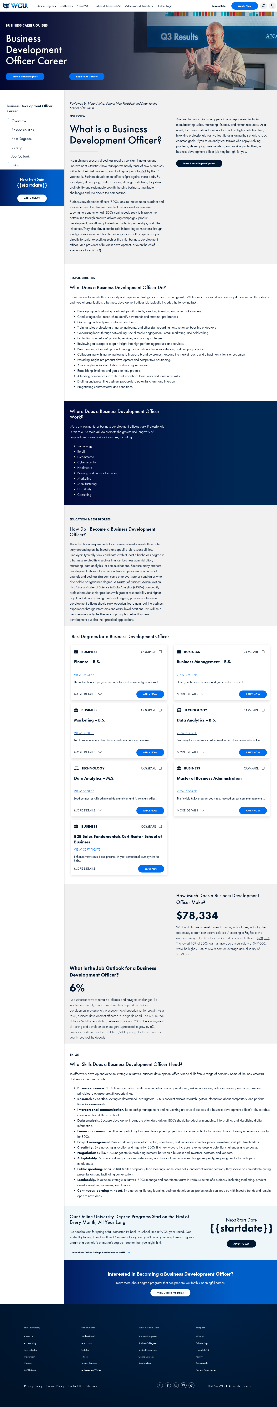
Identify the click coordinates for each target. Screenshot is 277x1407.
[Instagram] (176, 1385)
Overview (19, 120)
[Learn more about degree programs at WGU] (170, 1291)
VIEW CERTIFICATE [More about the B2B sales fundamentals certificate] (87, 849)
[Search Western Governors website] (263, 5)
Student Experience (147, 1349)
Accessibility (30, 1342)
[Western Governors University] (15, 6)
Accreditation (30, 1349)
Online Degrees (146, 1355)
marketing (76, 565)
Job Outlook (20, 156)
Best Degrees (22, 138)
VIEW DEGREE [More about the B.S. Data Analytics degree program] (187, 733)
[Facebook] (168, 1385)
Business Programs (147, 1335)
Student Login (164, 6)
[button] (88, 694)
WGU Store (30, 1369)
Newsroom (29, 1355)
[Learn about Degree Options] (199, 163)
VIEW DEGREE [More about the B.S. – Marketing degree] (84, 733)
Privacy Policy (33, 1385)
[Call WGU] (272, 5)
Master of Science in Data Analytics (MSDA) (114, 587)
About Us (28, 1335)
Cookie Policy (55, 1385)
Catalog (85, 1349)
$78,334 (263, 937)
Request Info (219, 6)
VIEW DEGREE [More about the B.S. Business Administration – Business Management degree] (187, 675)
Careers (28, 1362)
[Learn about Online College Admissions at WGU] (100, 1251)
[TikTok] (191, 1385)
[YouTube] (184, 1385)
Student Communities (206, 1369)
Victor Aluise (96, 103)
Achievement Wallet (91, 1369)
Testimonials (202, 1362)
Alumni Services (89, 1362)
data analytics (93, 565)
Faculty (199, 1355)
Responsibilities (23, 129)
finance (116, 560)
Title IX (84, 1355)
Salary (17, 147)
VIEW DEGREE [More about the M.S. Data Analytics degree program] (84, 791)
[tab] (46, 6)
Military (200, 1335)
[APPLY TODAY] (32, 198)
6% (152, 1026)
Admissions (87, 1342)
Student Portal (88, 1335)
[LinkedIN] (160, 1385)
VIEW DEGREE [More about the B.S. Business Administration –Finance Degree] (84, 675)
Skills (15, 165)
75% (143, 171)
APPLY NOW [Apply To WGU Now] (150, 694)
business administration (137, 560)
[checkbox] (161, 652)
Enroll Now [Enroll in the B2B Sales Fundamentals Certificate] (151, 868)
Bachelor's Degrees (147, 1342)
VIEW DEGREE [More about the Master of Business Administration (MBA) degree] (187, 791)
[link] (164, 6)
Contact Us (75, 1385)
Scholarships (144, 1362)
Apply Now (244, 6)
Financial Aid (202, 1349)
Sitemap (91, 1385)
